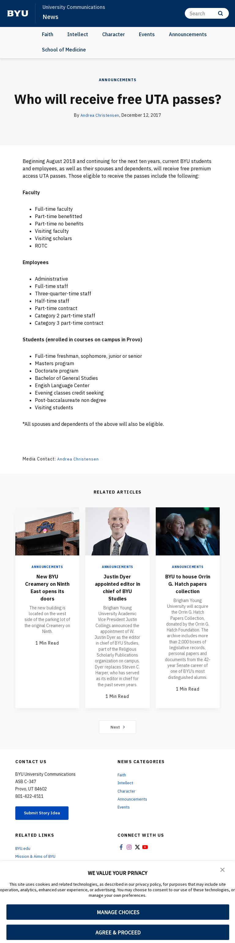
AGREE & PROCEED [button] (117, 932)
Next (118, 727)
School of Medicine (64, 50)
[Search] (207, 13)
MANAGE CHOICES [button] (118, 912)
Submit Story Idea (47, 814)
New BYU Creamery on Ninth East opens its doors (47, 587)
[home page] (17, 13)
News (51, 16)
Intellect (77, 34)
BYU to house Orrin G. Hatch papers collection (187, 587)
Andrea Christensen (100, 115)
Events (147, 34)
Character (113, 34)
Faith (47, 34)
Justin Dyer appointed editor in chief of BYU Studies (117, 587)
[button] (223, 870)
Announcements (188, 34)
